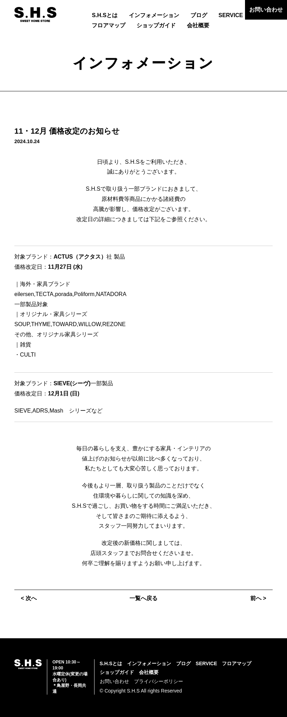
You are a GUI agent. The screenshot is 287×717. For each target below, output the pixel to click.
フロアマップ (108, 25)
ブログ (198, 15)
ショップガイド (156, 25)
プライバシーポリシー (158, 681)
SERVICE (230, 15)
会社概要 (198, 25)
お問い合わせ (266, 10)
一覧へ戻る (144, 598)
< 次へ (29, 598)
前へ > (258, 598)
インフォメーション (154, 15)
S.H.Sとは (105, 15)
